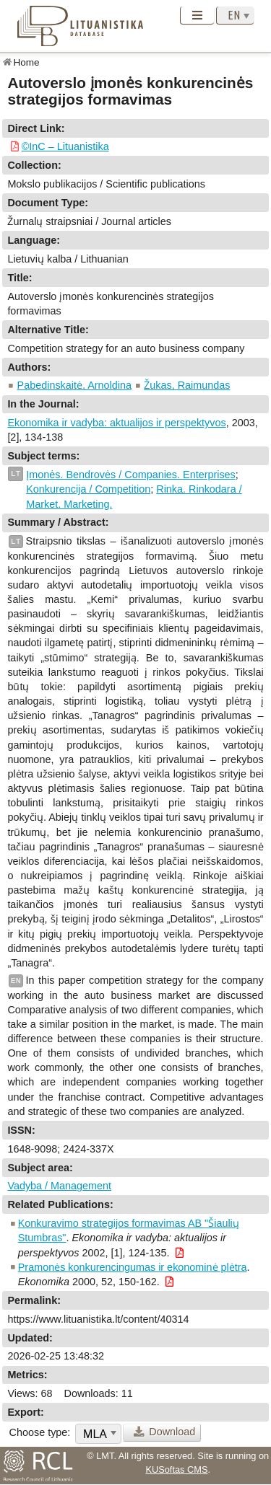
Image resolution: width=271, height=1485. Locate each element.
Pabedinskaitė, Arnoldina (74, 385)
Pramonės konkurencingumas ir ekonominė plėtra (132, 1267)
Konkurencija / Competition (88, 489)
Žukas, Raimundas (187, 385)
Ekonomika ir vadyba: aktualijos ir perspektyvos (116, 422)
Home (26, 62)
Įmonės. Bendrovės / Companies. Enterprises (131, 474)
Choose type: (40, 1432)
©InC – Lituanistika (65, 146)
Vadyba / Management (59, 1185)
